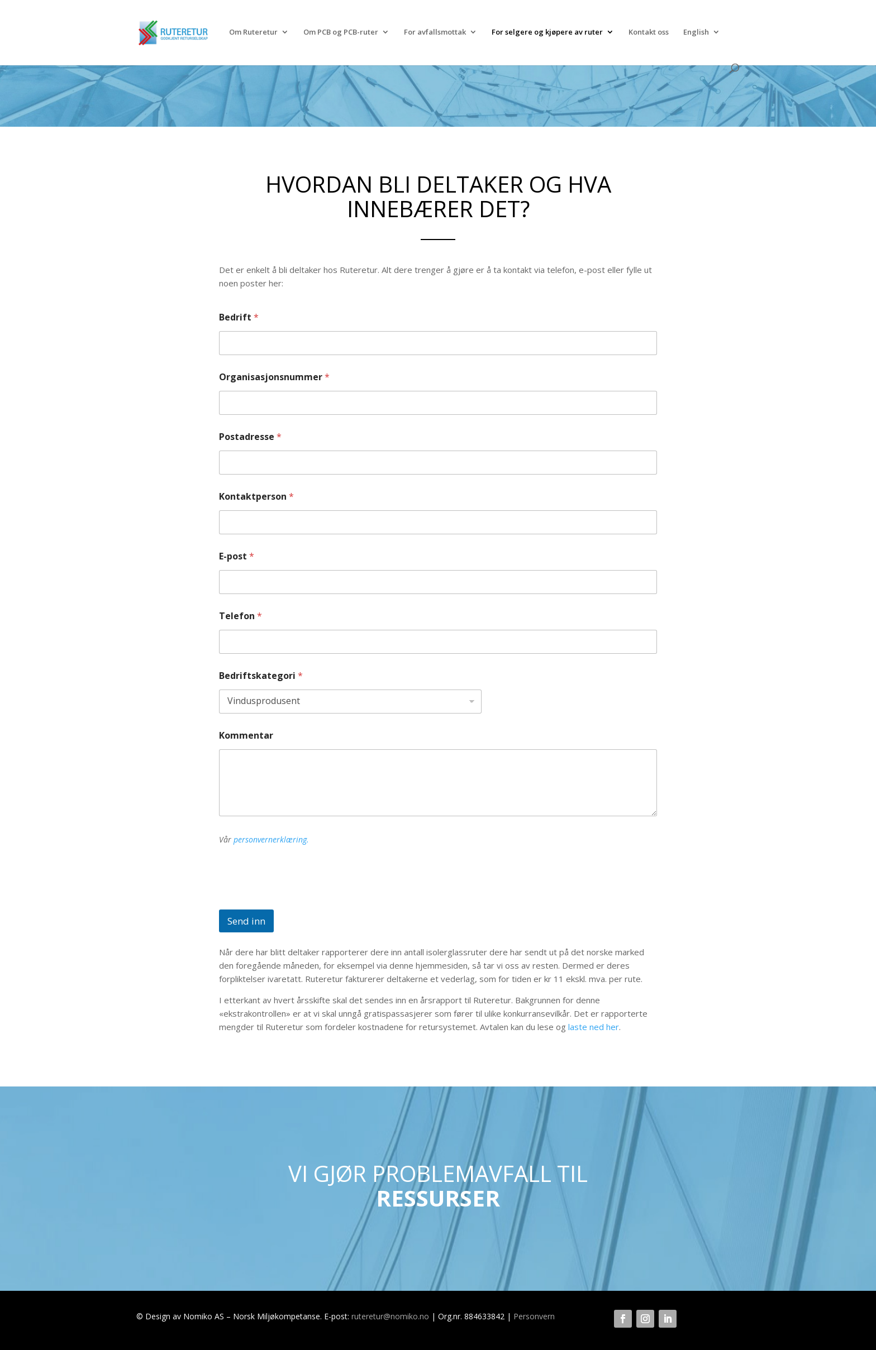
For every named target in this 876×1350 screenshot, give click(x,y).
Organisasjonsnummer (274, 377)
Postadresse (250, 437)
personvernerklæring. (271, 839)
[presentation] (304, 902)
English (696, 32)
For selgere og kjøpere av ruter (547, 32)
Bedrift (239, 317)
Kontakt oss (649, 32)
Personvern (534, 1316)
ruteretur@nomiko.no (390, 1316)
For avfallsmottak (435, 32)
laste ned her (593, 1026)
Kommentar (246, 735)
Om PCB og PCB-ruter (340, 32)
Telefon (240, 616)
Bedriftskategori (261, 676)
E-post (236, 556)
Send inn (246, 921)
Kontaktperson (256, 496)
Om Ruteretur (253, 32)
